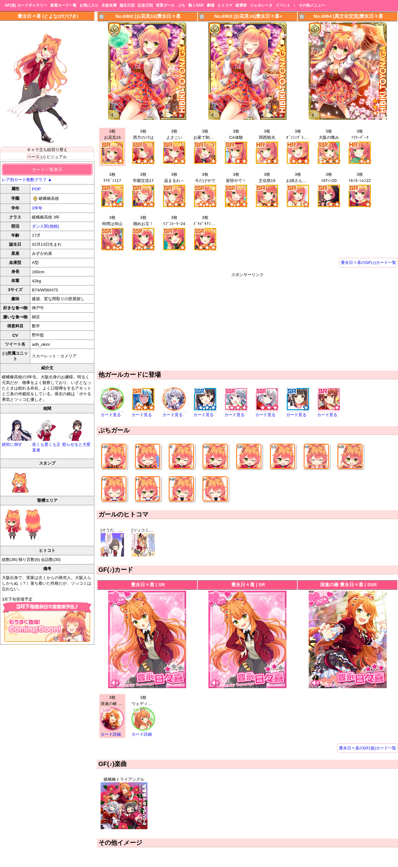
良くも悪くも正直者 (47, 444)
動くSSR (196, 5)
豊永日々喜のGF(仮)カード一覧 (367, 748)
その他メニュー (312, 5)
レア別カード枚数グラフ (27, 179)
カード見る (111, 414)
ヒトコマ (224, 5)
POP (36, 189)
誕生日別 (127, 5)
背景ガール (165, 5)
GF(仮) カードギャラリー (26, 5)
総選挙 (241, 5)
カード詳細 (111, 734)
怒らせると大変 (77, 442)
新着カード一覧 (63, 5)
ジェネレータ (261, 5)
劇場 (210, 5)
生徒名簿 (109, 5)
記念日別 (145, 5)
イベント (283, 5)
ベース (33, 156)
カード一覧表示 (47, 169)
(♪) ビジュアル (54, 156)
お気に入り (89, 5)
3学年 (37, 208)
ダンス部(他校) (45, 226)
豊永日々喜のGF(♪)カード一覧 (368, 262)
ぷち (181, 5)
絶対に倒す (17, 442)
